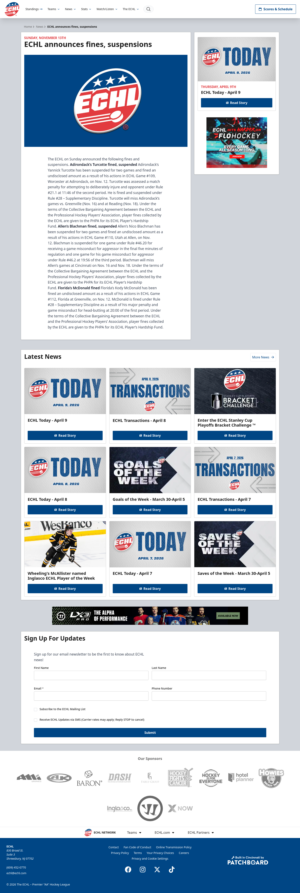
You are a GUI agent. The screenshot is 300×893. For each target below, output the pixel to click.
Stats (86, 9)
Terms (138, 853)
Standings (34, 9)
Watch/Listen (107, 9)
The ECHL (131, 9)
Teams (53, 9)
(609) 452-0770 (16, 867)
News (70, 9)
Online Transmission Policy (174, 847)
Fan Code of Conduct (137, 847)
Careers (184, 853)
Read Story (236, 103)
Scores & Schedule (276, 9)
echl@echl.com (16, 873)
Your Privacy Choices (160, 853)
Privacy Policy (120, 853)
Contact (113, 847)
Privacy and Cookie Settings (150, 858)
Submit (150, 733)
